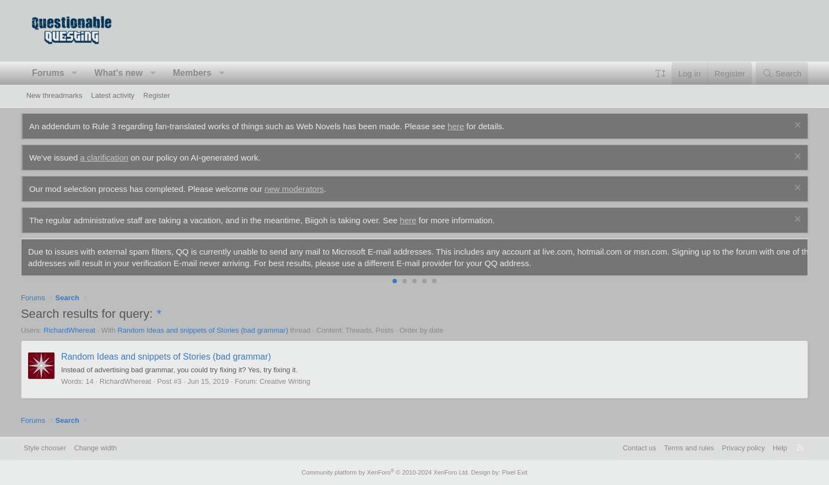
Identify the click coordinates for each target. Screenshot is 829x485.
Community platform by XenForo (386, 472)
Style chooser (53, 448)
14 (95, 381)
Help (772, 448)
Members (197, 73)
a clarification (109, 157)
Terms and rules (679, 448)
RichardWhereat (75, 330)
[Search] (776, 73)
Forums (53, 73)
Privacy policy (734, 448)
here (461, 126)
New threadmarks (54, 95)
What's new (124, 73)
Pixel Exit (512, 472)
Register (156, 95)
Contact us (629, 448)
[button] (80, 73)
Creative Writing (290, 381)
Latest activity (113, 95)
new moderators (299, 189)
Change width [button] (105, 448)
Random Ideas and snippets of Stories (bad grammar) (208, 330)
